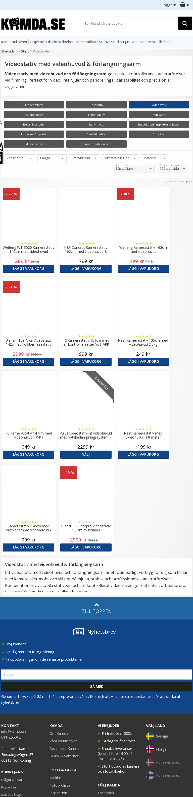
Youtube (105, 707)
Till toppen (97, 515)
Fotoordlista (60, 692)
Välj (169, 361)
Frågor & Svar (11, 687)
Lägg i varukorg (24, 268)
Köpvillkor (8, 694)
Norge (156, 656)
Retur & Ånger (12, 702)
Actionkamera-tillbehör (151, 41)
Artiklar (55, 685)
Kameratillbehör (14, 41)
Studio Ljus (120, 41)
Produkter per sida (169, 165)
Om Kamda (59, 640)
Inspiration (58, 700)
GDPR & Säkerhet (64, 663)
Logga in (169, 5)
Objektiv (37, 41)
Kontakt (7, 709)
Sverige (157, 643)
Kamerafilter (86, 41)
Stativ (104, 41)
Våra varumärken (63, 648)
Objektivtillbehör (60, 41)
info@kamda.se (14, 638)
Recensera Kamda (64, 655)
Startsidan (9, 51)
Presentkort (10, 717)
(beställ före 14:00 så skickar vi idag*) (115, 663)
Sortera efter (122, 165)
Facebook (106, 700)
